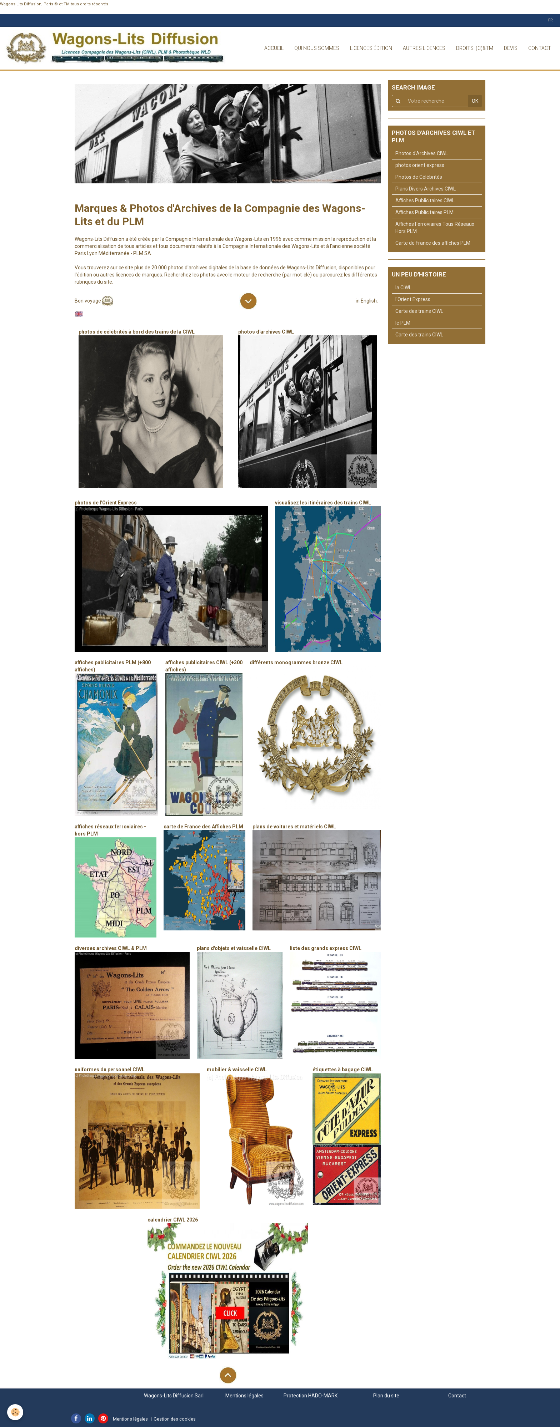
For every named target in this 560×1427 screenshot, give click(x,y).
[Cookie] (15, 1412)
